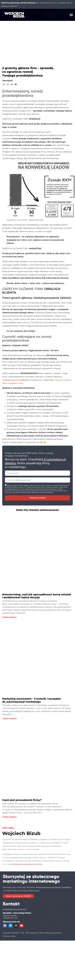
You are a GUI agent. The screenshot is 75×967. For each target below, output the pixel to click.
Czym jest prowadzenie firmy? (22, 800)
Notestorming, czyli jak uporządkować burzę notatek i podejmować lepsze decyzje (36, 596)
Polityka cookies (9, 936)
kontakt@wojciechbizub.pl (15, 909)
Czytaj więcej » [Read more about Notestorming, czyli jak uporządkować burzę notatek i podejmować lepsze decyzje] (9, 617)
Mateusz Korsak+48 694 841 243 (10, 916)
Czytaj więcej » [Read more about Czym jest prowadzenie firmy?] (9, 817)
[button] (71, 14)
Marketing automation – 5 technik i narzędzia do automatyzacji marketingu (31, 700)
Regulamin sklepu (37, 933)
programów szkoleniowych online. (28, 864)
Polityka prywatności (53, 933)
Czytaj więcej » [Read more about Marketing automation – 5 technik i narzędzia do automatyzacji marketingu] (9, 718)
